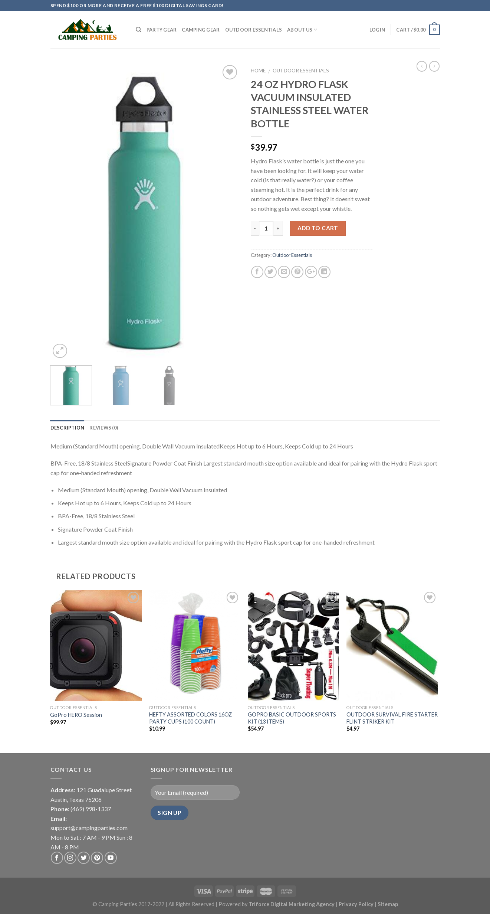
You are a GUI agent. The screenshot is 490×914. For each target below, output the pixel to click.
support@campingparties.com (89, 827)
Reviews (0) (103, 428)
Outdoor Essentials (253, 30)
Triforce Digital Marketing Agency (292, 904)
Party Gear (162, 30)
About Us (302, 29)
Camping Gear (201, 30)
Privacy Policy (357, 904)
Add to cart (317, 228)
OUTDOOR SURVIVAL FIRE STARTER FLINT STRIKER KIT (392, 718)
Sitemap (388, 904)
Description (67, 428)
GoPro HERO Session (76, 715)
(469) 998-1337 (90, 808)
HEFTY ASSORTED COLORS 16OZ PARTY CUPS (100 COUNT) (190, 718)
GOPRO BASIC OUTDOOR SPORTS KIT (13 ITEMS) (292, 718)
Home (258, 71)
